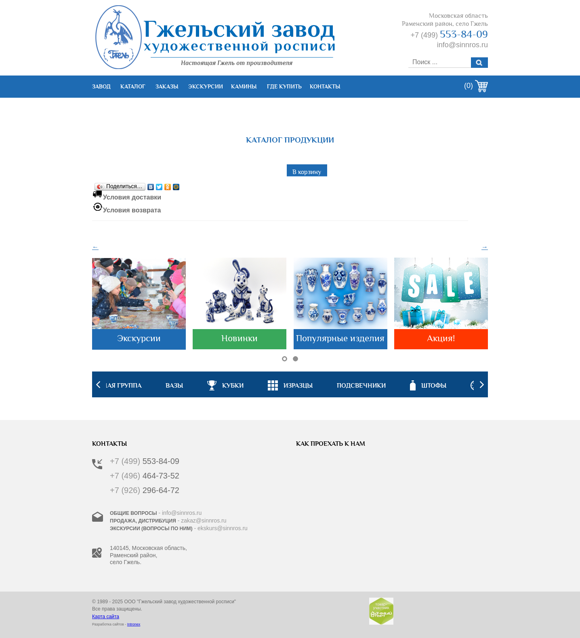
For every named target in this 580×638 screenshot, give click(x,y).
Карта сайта (105, 616)
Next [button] (482, 384)
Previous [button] (98, 384)
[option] (290, 384)
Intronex (134, 624)
